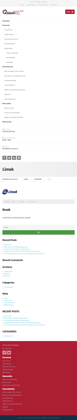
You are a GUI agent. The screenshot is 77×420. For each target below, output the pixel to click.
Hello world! (7, 244)
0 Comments (32, 201)
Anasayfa (6, 21)
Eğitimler (7, 94)
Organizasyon (9, 34)
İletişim (22, 5)
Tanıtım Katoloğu (12, 53)
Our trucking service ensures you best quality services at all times (24, 253)
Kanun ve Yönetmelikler (12, 112)
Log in (6, 298)
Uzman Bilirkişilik (10, 80)
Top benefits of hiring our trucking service (17, 249)
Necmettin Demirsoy (11, 39)
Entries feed (8, 300)
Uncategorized (8, 287)
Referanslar (7, 122)
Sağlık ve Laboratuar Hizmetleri (14, 90)
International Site (43, 5)
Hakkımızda (8, 48)
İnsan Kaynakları (31, 5)
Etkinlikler (9, 62)
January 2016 (8, 271)
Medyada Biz (10, 57)
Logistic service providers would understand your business (22, 251)
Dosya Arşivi (53, 5)
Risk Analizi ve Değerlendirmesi (14, 76)
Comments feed (9, 302)
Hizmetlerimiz (7, 67)
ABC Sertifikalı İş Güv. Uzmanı (14, 71)
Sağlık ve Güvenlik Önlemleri (13, 117)
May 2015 (7, 274)
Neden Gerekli (9, 108)
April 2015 (7, 276)
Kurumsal (6, 25)
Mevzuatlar (6, 104)
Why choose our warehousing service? (16, 247)
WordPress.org (8, 305)
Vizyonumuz (8, 30)
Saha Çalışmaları (10, 99)
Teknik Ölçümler (9, 85)
